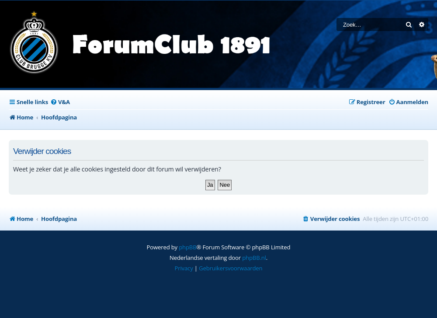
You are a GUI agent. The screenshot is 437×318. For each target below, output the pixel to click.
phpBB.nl (254, 258)
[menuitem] (60, 102)
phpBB (187, 247)
